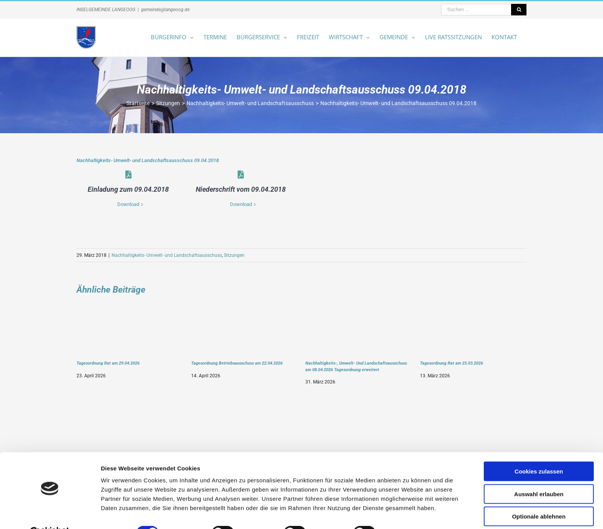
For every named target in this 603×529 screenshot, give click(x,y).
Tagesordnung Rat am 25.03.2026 (451, 363)
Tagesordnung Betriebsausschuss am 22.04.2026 (237, 363)
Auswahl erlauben (538, 475)
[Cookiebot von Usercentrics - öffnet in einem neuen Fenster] (49, 514)
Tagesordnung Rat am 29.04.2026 (108, 363)
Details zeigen (409, 514)
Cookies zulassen (539, 452)
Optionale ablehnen (538, 497)
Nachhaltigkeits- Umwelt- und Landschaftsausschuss (167, 255)
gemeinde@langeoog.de (165, 9)
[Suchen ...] (476, 9)
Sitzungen (234, 255)
